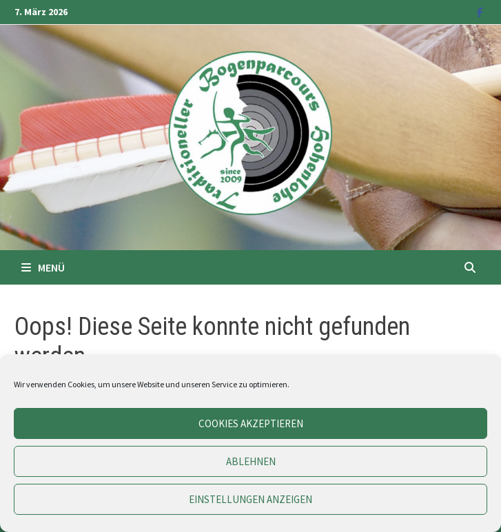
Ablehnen (251, 461)
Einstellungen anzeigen (250, 499)
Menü (43, 267)
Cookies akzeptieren (250, 423)
